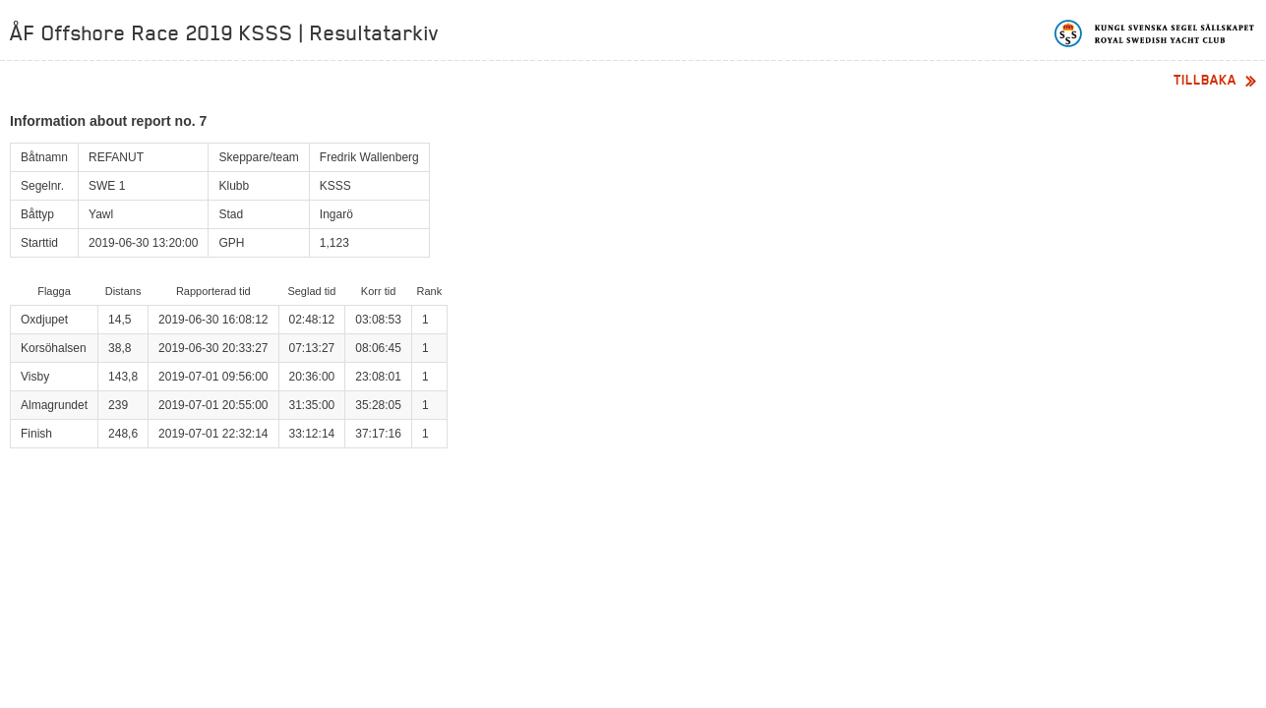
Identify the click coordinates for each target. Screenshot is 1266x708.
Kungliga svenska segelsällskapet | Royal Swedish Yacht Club (1155, 33)
